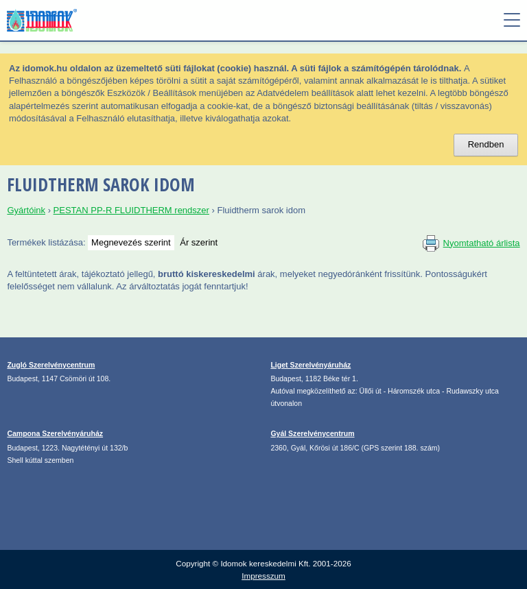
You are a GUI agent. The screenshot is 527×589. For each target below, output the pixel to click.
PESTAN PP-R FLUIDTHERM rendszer (131, 210)
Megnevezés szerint (131, 242)
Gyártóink (26, 210)
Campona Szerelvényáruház (55, 433)
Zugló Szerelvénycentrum (51, 365)
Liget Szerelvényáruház (310, 365)
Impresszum (263, 575)
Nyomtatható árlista (481, 243)
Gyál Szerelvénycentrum (312, 433)
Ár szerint (199, 242)
